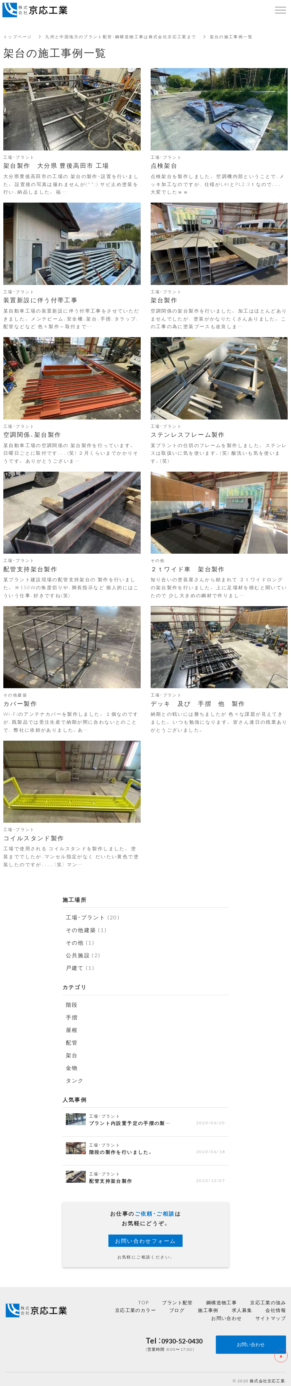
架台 (72, 1052)
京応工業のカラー (135, 1306)
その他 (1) (80, 942)
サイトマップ (270, 1314)
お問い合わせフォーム (145, 1237)
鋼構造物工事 (221, 1298)
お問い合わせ (226, 1314)
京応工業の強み (268, 1298)
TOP (143, 1298)
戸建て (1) (80, 966)
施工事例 (208, 1306)
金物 (72, 1064)
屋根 (72, 1028)
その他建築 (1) (86, 929)
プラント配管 (177, 1298)
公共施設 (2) (83, 954)
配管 (72, 1040)
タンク (75, 1077)
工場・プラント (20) (93, 917)
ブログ (177, 1306)
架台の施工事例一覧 (231, 37)
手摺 (72, 1015)
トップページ (17, 37)
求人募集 (242, 1306)
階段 (72, 1003)
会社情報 (275, 1306)
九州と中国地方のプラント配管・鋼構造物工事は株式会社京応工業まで (121, 37)
